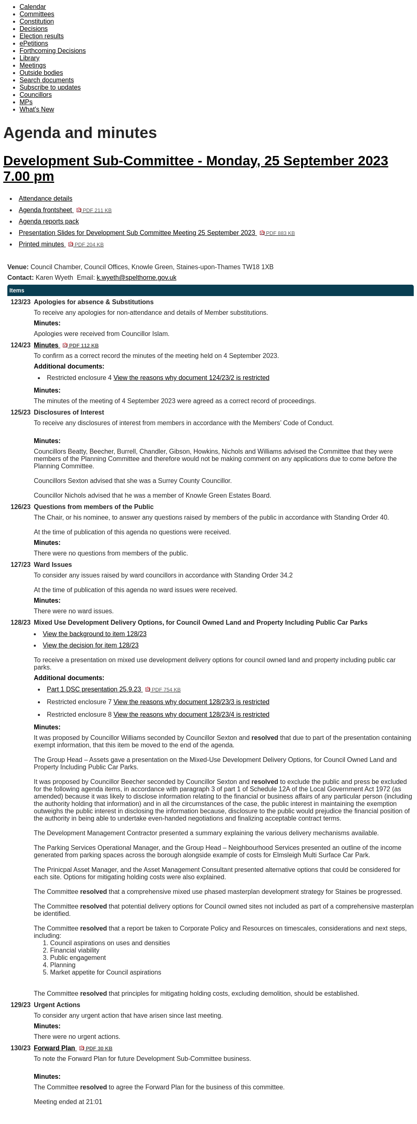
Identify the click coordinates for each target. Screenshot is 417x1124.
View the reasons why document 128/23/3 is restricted (192, 701)
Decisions (34, 28)
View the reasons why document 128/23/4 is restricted (192, 714)
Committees (37, 14)
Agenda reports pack (49, 221)
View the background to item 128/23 (95, 633)
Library (30, 58)
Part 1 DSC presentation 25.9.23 (114, 689)
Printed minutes (61, 244)
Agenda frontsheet (65, 209)
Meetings (33, 65)
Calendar (33, 6)
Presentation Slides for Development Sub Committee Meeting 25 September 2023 (157, 232)
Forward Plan (73, 1048)
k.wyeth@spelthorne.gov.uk (137, 277)
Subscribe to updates (50, 87)
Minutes (66, 345)
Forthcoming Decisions (53, 50)
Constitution (37, 21)
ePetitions (34, 43)
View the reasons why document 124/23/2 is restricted (192, 377)
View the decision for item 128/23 (90, 645)
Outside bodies (41, 72)
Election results (42, 36)
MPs (26, 102)
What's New (37, 109)
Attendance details (45, 198)
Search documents (47, 80)
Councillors (36, 94)
